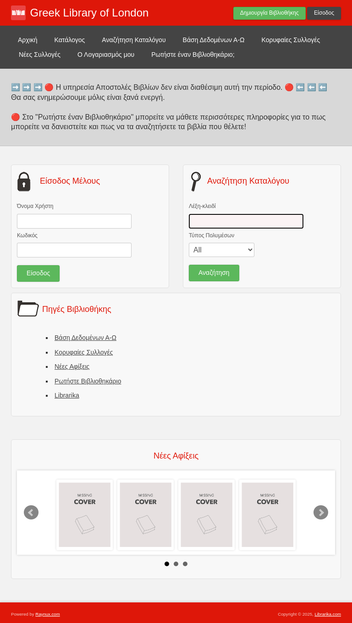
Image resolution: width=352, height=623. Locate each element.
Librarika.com (327, 614)
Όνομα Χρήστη (35, 206)
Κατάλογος (70, 40)
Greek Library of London (89, 12)
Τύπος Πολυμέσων (211, 235)
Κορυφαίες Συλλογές (291, 40)
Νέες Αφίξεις (72, 366)
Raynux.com (47, 614)
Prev (31, 512)
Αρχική (28, 40)
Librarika (67, 395)
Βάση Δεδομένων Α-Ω (214, 40)
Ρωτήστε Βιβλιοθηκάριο (88, 381)
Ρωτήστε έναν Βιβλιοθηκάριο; (193, 54)
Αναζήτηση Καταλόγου (133, 40)
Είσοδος (324, 13)
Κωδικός (27, 235)
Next (321, 512)
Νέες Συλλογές (39, 54)
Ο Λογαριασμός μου (105, 54)
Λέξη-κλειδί (202, 206)
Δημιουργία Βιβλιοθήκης (269, 13)
